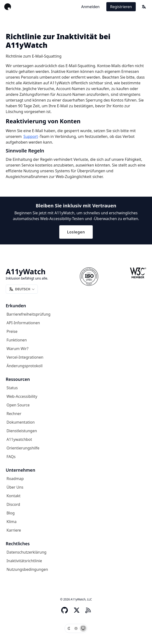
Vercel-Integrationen (24, 357)
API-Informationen (23, 322)
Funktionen (16, 340)
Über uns (14, 487)
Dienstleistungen (21, 430)
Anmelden (90, 6)
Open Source (18, 405)
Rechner (13, 413)
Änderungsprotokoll (24, 365)
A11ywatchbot (19, 439)
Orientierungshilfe (22, 448)
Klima (11, 521)
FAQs (11, 456)
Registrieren (121, 6)
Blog (10, 513)
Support (30, 136)
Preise (11, 331)
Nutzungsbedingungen (27, 569)
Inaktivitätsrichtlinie (24, 560)
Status (12, 387)
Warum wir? (17, 348)
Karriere (13, 530)
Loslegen (76, 232)
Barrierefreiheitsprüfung (28, 314)
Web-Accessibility (21, 396)
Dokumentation (20, 422)
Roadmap (15, 478)
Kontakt (13, 495)
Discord (13, 504)
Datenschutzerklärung (26, 552)
